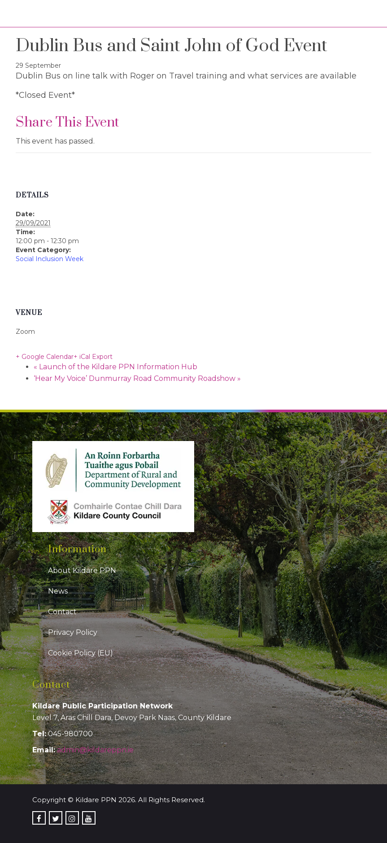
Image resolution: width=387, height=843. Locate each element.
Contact (62, 611)
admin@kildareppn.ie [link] (95, 750)
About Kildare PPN (82, 570)
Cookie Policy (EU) (80, 653)
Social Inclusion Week (49, 259)
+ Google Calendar (45, 357)
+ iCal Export (93, 357)
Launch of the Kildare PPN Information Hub (115, 367)
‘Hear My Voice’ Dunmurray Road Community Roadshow (137, 378)
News (58, 591)
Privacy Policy (72, 632)
